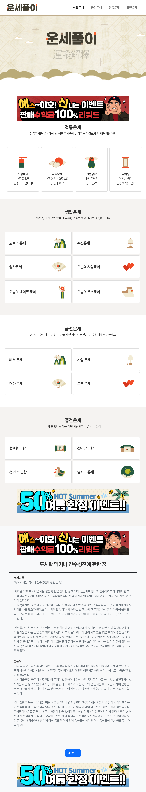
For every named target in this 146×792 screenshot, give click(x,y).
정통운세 (114, 7)
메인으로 (73, 753)
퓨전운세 (132, 7)
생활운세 (78, 7)
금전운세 (96, 7)
